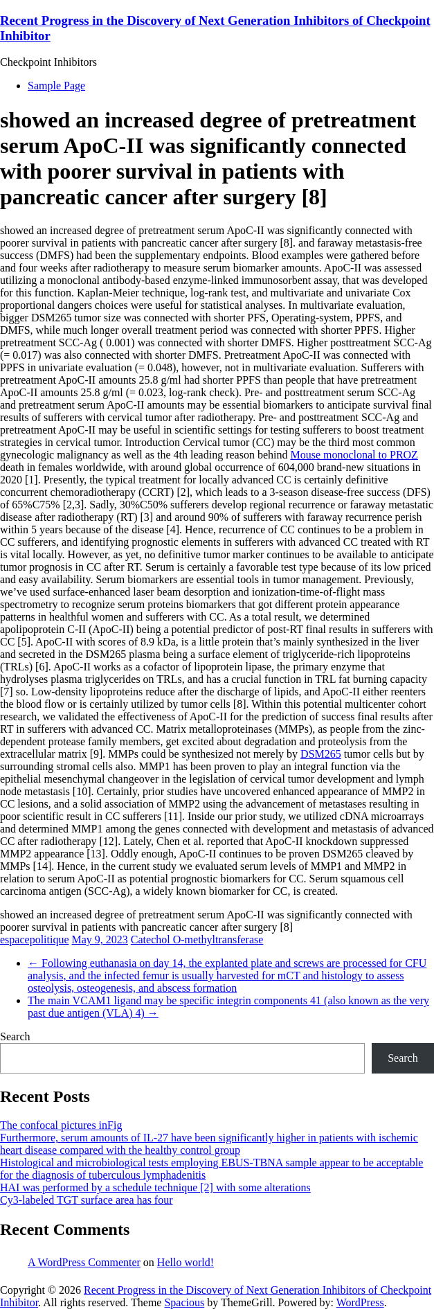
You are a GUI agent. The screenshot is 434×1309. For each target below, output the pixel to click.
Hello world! (185, 1262)
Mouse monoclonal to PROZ (353, 455)
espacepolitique (34, 939)
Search (15, 1036)
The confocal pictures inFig (61, 1125)
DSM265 (320, 754)
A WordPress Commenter (84, 1262)
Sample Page (56, 85)
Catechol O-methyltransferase (197, 939)
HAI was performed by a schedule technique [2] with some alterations (155, 1187)
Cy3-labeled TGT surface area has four (86, 1200)
